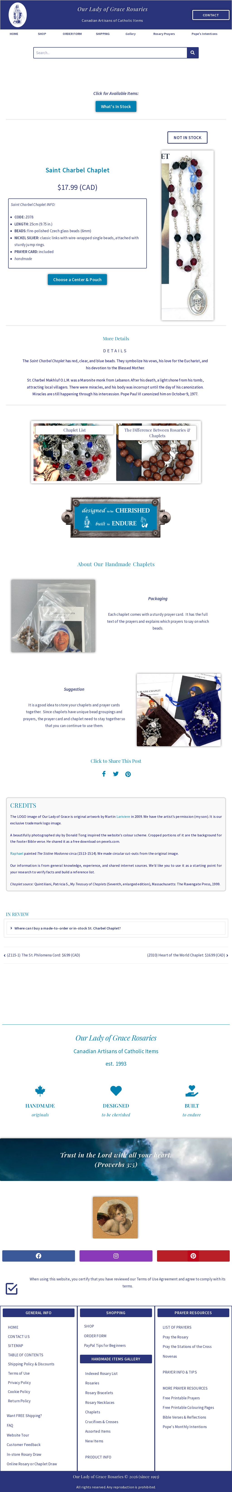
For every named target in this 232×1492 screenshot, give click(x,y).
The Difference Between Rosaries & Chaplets (157, 432)
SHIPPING (103, 34)
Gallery (131, 34)
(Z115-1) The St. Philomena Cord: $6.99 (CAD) (43, 955)
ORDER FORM (72, 34)
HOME (14, 34)
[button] (187, 137)
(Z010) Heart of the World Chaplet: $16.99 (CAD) (186, 955)
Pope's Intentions (205, 34)
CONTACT (211, 15)
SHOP (42, 34)
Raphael (16, 853)
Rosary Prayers (164, 34)
